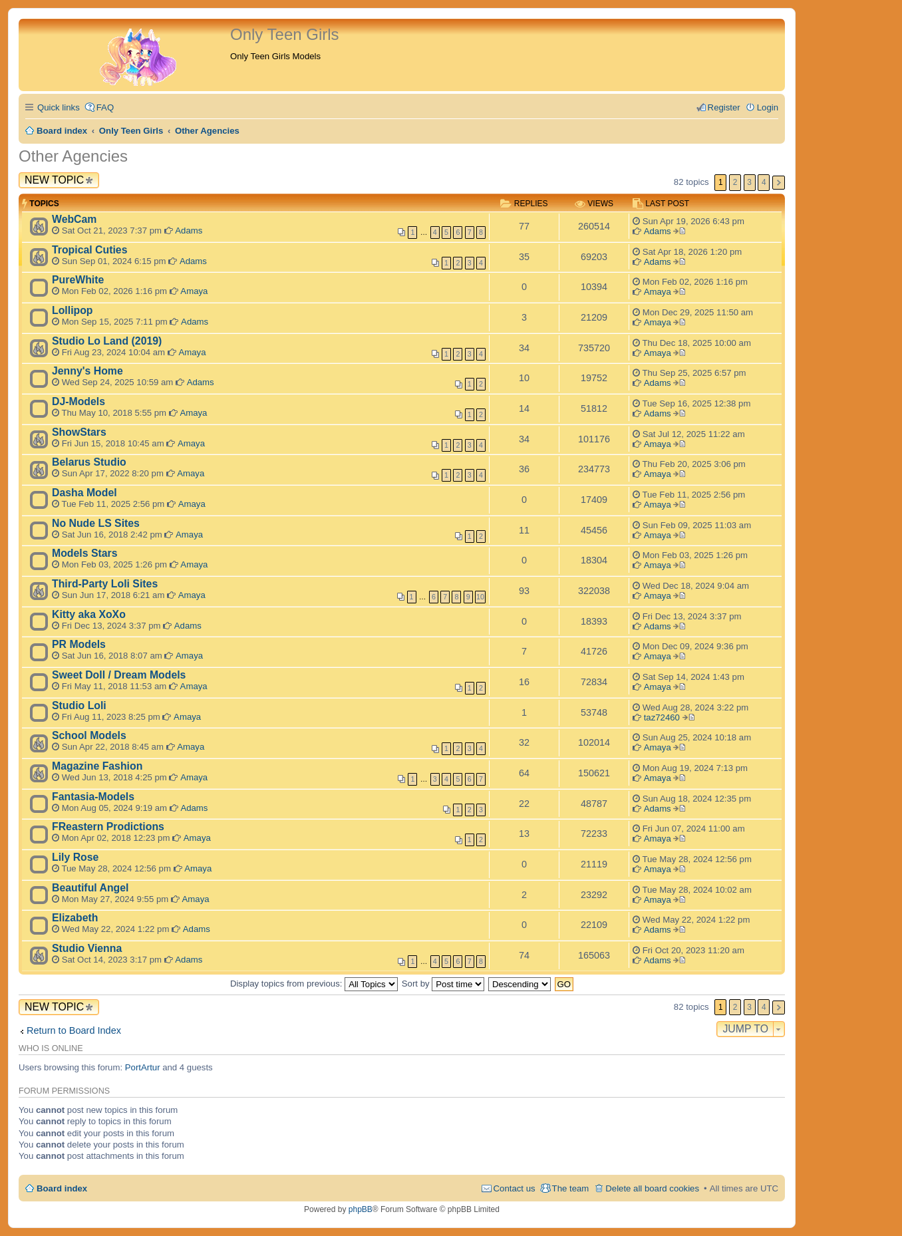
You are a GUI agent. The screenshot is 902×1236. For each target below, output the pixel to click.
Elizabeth (75, 917)
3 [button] (749, 182)
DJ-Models (78, 401)
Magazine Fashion (97, 766)
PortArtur (142, 1067)
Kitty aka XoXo (89, 614)
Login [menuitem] (767, 107)
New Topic (54, 180)
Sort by (443, 984)
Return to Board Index (74, 1030)
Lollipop (72, 310)
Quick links (58, 107)
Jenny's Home (87, 371)
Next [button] (778, 183)
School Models (89, 735)
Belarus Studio (89, 462)
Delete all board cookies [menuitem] (652, 1188)
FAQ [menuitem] (105, 107)
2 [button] (735, 182)
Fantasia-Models (93, 796)
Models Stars (85, 553)
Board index (62, 1188)
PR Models (79, 644)
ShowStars (79, 432)
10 (480, 597)
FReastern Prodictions (108, 826)
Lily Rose (75, 857)
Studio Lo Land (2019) (107, 341)
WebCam (74, 219)
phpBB (361, 1209)
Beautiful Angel (90, 887)
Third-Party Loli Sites (105, 583)
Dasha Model (84, 492)
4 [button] (764, 182)
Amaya (194, 291)
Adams (188, 230)
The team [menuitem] (570, 1188)
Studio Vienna (87, 948)
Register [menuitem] (724, 107)
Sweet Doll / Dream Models (119, 675)
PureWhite (78, 279)
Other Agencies (73, 156)
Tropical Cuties (89, 249)
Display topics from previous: (314, 984)
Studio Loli (79, 705)
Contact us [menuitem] (514, 1188)
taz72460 (662, 717)
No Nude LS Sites (96, 523)
